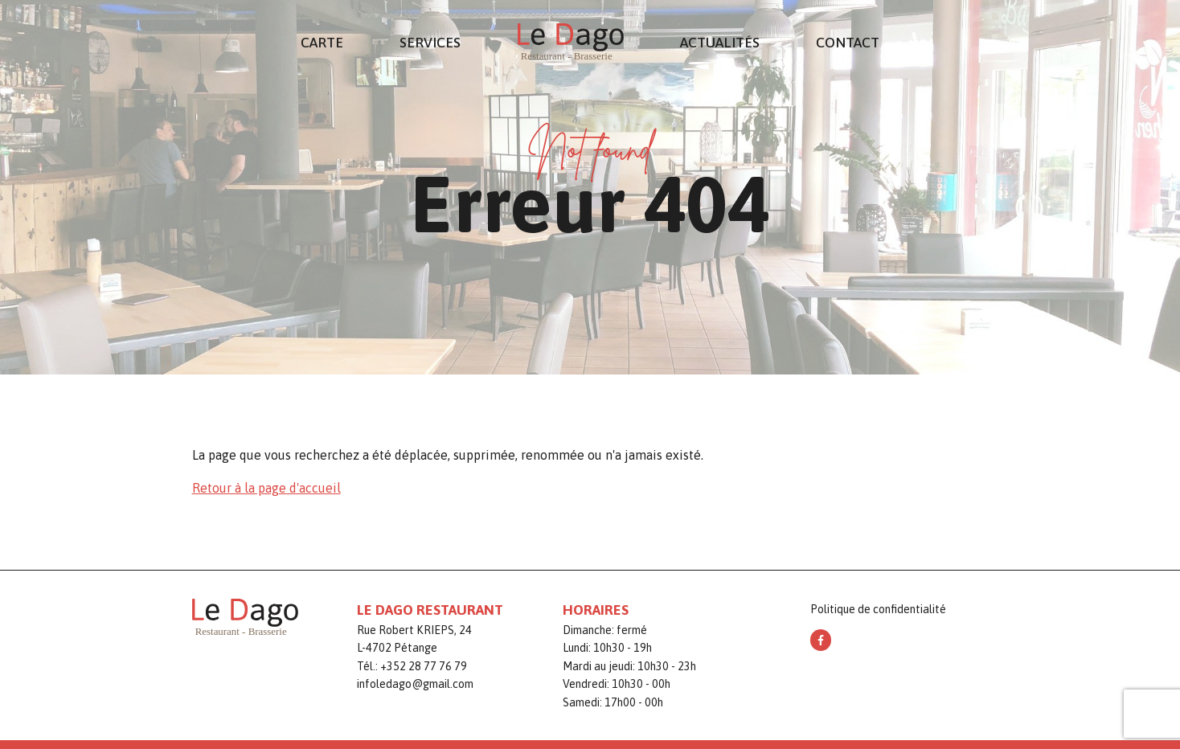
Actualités (720, 43)
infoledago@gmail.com (415, 683)
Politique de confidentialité (878, 609)
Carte (322, 43)
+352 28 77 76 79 (423, 666)
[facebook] (820, 639)
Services (430, 43)
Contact (847, 43)
